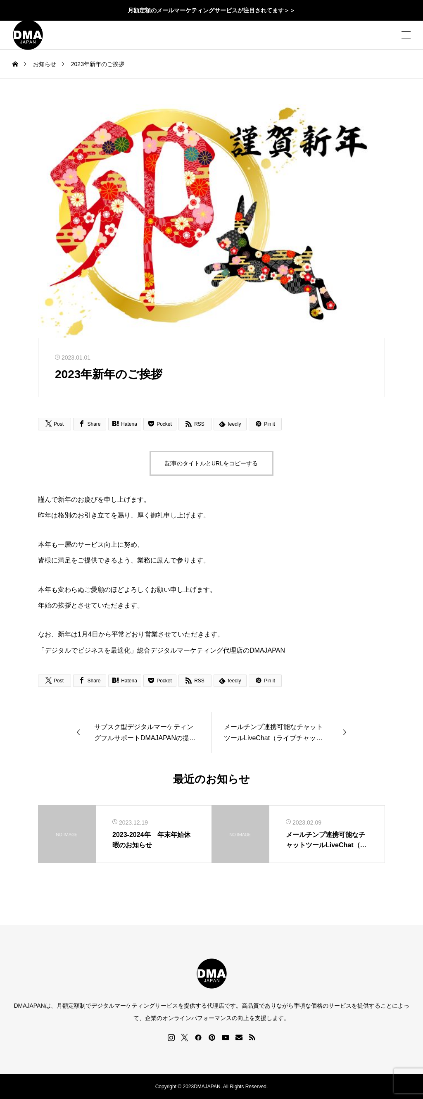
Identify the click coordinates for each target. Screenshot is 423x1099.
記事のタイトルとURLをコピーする (211, 463)
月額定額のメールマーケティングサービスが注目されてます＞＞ (211, 10)
